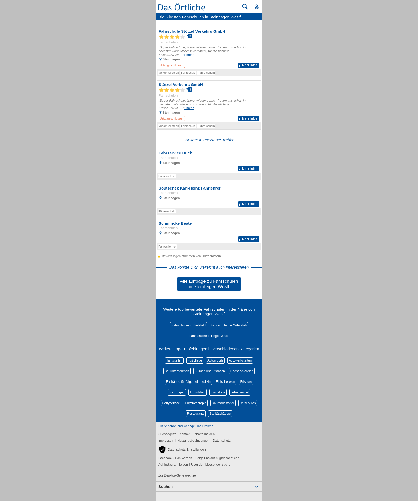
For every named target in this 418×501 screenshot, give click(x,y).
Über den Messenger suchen (211, 464)
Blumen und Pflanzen (210, 371)
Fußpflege (195, 360)
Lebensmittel (240, 392)
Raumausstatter (223, 403)
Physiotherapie (195, 403)
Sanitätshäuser (220, 414)
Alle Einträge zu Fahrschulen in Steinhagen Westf (209, 284)
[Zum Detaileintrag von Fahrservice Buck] (209, 161)
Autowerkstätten (240, 360)
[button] (254, 7)
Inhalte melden (204, 434)
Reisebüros (248, 403)
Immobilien (197, 392)
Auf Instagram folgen (173, 464)
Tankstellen (174, 360)
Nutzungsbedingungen (194, 440)
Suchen (165, 486)
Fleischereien (225, 382)
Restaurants (195, 414)
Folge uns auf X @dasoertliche (217, 458)
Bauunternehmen (177, 371)
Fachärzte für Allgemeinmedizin (188, 382)
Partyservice (171, 403)
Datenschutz (222, 440)
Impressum (166, 440)
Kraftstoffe (218, 392)
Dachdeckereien (242, 371)
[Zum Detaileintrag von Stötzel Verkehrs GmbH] (209, 101)
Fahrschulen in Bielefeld (188, 325)
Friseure (246, 382)
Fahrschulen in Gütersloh (229, 325)
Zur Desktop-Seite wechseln (178, 475)
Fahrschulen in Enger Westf (209, 336)
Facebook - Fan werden (175, 458)
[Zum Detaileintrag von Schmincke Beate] (209, 231)
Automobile (215, 360)
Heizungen (176, 392)
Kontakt (184, 434)
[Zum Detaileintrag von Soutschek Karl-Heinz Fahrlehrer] (209, 196)
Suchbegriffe (167, 434)
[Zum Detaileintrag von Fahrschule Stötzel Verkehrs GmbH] (209, 48)
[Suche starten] (245, 7)
